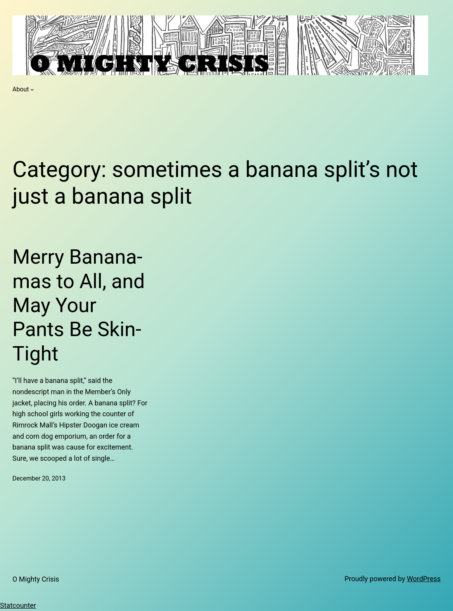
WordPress (424, 579)
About (20, 89)
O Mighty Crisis (35, 579)
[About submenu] (32, 89)
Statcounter (18, 605)
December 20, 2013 (39, 478)
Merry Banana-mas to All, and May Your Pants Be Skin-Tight (78, 305)
